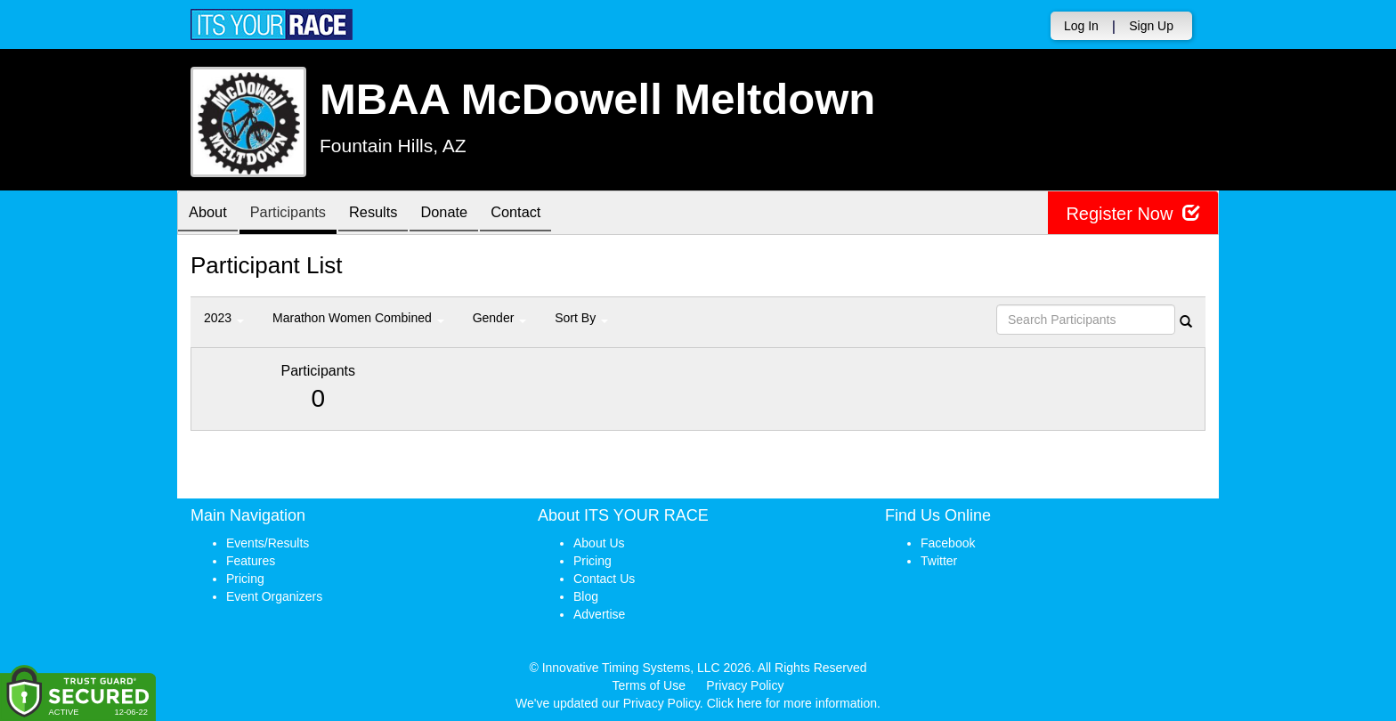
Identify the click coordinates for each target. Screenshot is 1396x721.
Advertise (599, 614)
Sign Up (1151, 26)
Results (391, 214)
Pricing (245, 578)
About (211, 214)
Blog (585, 596)
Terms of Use (649, 685)
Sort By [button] (581, 318)
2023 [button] (224, 318)
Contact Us (604, 578)
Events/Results (267, 543)
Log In (1081, 26)
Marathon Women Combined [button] (358, 318)
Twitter (939, 561)
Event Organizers (274, 596)
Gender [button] (500, 318)
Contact (546, 214)
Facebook (948, 543)
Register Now (1133, 213)
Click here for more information (792, 703)
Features (250, 561)
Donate (468, 214)
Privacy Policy (744, 685)
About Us (599, 543)
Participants (298, 214)
